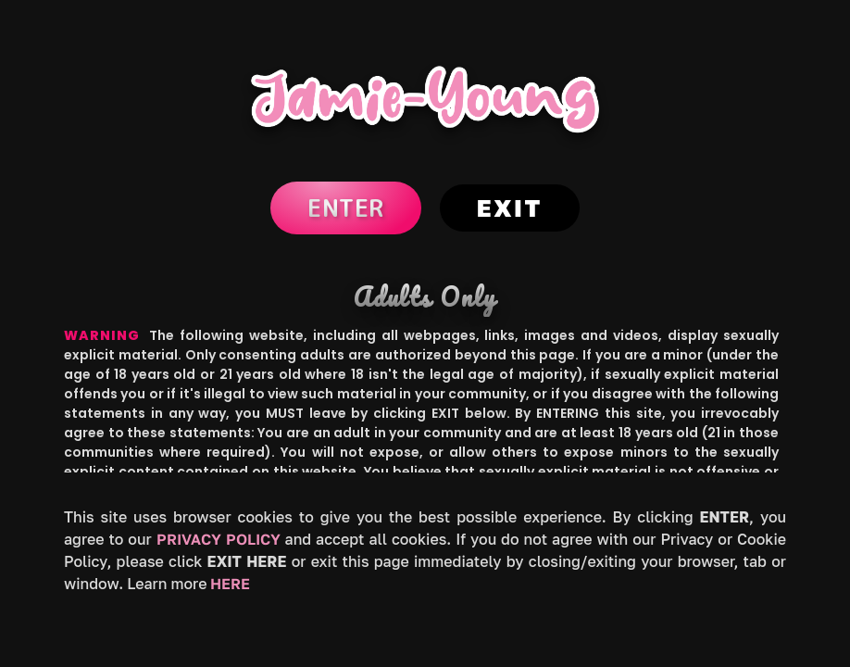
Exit (510, 208)
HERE (230, 583)
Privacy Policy (218, 539)
